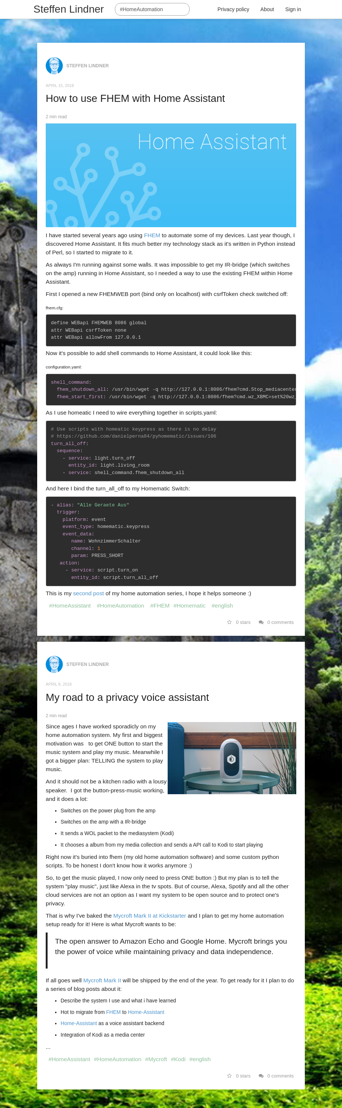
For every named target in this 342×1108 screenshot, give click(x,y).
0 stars (239, 622)
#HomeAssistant (70, 605)
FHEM (152, 235)
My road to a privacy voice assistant (127, 697)
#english (222, 605)
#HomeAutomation (120, 605)
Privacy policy (233, 9)
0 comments (276, 622)
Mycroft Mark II (103, 980)
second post (89, 593)
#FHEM (160, 605)
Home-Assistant (146, 1012)
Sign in (293, 9)
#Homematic (190, 605)
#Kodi (178, 1059)
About (267, 9)
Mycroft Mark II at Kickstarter (149, 915)
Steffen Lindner (68, 9)
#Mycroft (156, 1059)
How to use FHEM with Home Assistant (135, 98)
